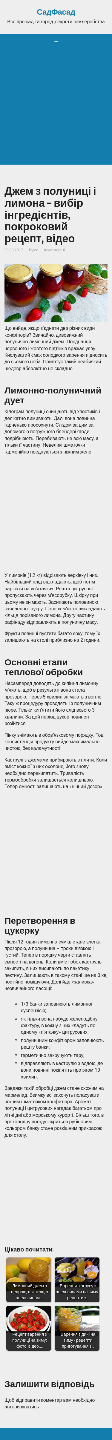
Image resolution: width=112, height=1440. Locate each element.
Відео (33, 250)
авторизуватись (21, 1407)
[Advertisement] (56, 109)
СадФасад (56, 12)
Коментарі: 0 (54, 250)
